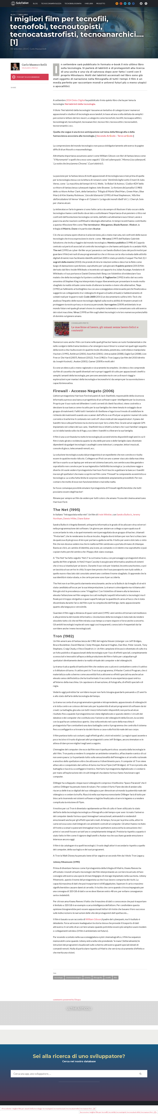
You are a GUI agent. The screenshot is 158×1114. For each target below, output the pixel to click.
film (115, 977)
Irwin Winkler (105, 514)
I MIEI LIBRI (89, 3)
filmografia (98, 977)
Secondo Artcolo (106, 135)
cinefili (108, 977)
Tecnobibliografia (73, 3)
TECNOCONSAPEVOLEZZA (51, 3)
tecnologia (58, 977)
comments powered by (67, 999)
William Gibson (93, 919)
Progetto (100, 3)
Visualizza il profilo (30, 68)
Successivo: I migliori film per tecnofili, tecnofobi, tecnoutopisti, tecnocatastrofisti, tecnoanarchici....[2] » (118, 1112)
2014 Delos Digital (75, 100)
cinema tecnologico (73, 977)
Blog (35, 3)
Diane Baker (83, 518)
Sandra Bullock (124, 514)
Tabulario (23, 14)
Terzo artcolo (125, 135)
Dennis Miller (70, 518)
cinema (87, 977)
